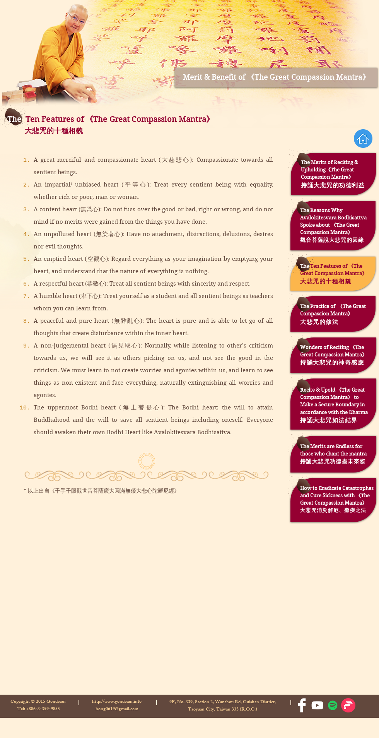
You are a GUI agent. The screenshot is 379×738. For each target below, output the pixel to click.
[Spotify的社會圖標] (333, 705)
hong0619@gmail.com (117, 709)
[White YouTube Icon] (317, 705)
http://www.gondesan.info (117, 702)
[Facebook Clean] (302, 705)
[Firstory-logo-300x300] (348, 705)
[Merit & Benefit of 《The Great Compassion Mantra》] (276, 77)
